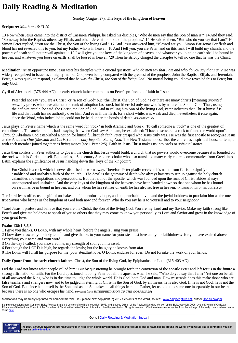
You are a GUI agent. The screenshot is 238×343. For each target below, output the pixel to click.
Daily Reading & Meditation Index (123, 317)
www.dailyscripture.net (177, 299)
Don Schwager (212, 299)
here (11, 310)
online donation (41, 329)
